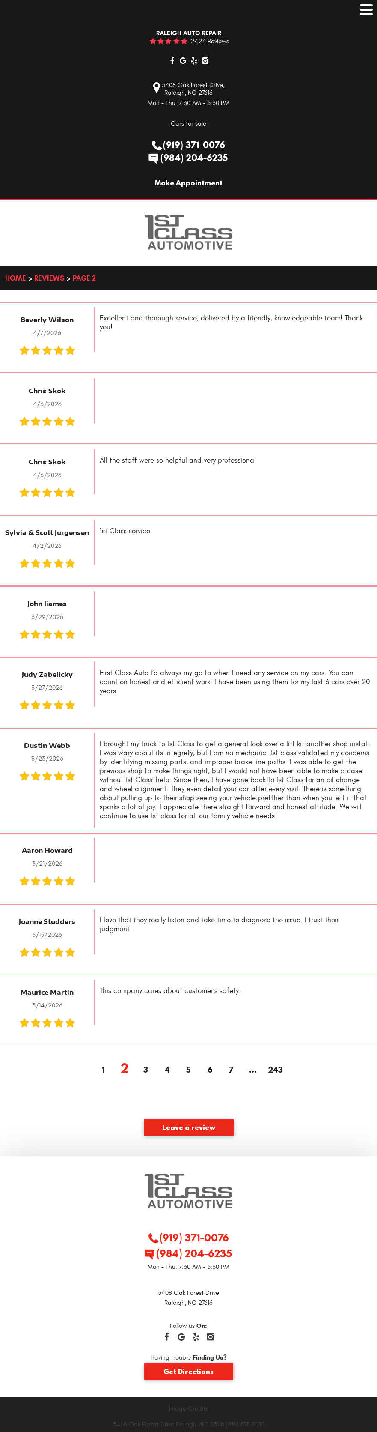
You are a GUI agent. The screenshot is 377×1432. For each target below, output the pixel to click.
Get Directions (188, 1371)
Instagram (205, 60)
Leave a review (188, 1127)
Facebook (172, 60)
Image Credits (188, 1408)
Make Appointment (189, 183)
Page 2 (84, 278)
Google (183, 60)
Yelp (194, 60)
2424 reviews (209, 41)
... (253, 1070)
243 (274, 1070)
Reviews (49, 278)
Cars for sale (188, 123)
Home (15, 278)
